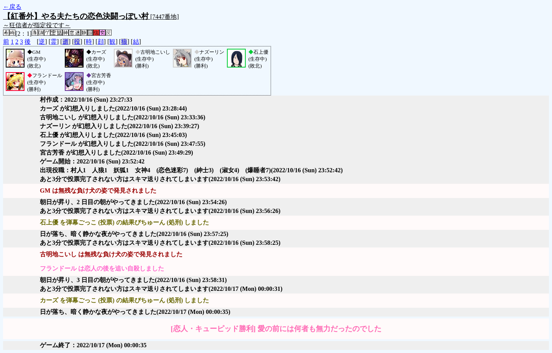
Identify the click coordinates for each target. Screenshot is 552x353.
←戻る (12, 6)
